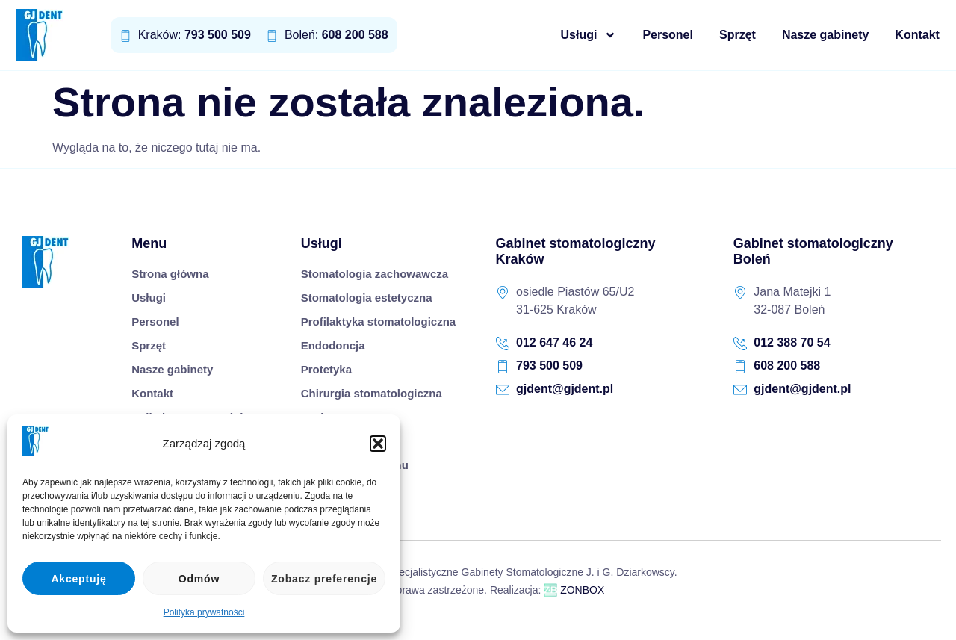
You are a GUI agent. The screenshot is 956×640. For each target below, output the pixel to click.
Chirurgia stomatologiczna (371, 393)
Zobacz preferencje (324, 579)
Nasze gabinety (826, 34)
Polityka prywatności (204, 612)
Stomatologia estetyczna (366, 297)
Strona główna (169, 273)
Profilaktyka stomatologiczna (378, 321)
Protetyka (326, 369)
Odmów (199, 579)
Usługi (590, 35)
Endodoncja (333, 345)
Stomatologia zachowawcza (375, 273)
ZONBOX (574, 590)
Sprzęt (739, 34)
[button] (377, 443)
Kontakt (918, 34)
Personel (669, 34)
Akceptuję (78, 579)
